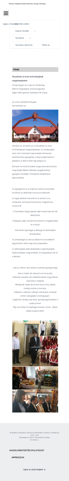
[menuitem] (22, 23)
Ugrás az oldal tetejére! (34, 469)
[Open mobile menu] (6, 13)
